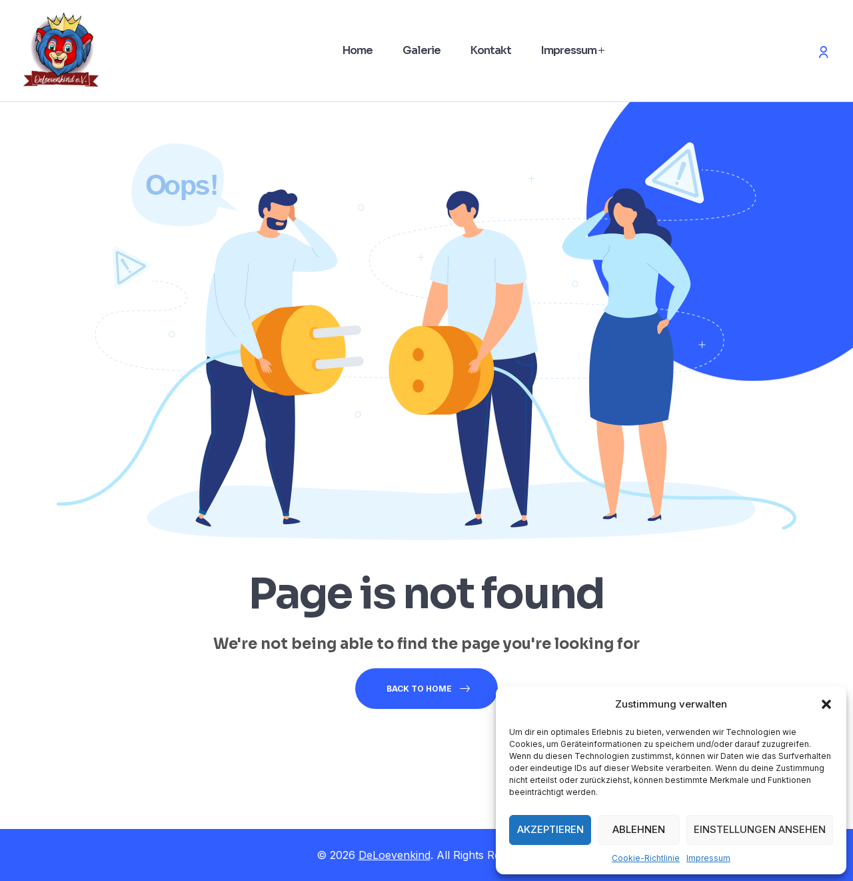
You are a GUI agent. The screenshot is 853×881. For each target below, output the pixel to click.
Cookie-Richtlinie (646, 858)
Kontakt (490, 50)
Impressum (708, 858)
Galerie (421, 50)
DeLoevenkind (394, 855)
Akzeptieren (550, 829)
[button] (826, 704)
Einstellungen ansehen (760, 829)
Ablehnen (638, 829)
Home (358, 50)
